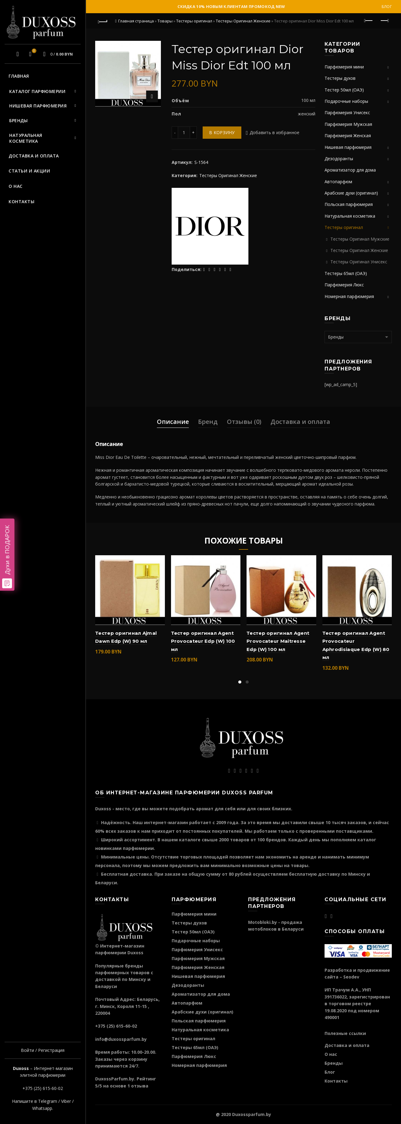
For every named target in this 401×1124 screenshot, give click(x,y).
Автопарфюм (338, 181)
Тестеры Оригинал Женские (243, 21)
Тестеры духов (340, 78)
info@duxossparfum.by (121, 1039)
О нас (16, 186)
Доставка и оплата (34, 156)
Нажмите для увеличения (152, 96)
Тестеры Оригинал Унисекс (358, 262)
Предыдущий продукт (368, 20)
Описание (173, 421)
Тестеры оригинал (194, 21)
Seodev (351, 977)
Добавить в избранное (275, 132)
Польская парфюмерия (349, 204)
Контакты (21, 201)
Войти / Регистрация (42, 1050)
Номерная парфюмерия (349, 296)
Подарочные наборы (346, 101)
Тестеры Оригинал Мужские (359, 239)
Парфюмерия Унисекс (347, 112)
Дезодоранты (339, 158)
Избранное (33, 51)
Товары (165, 21)
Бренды (18, 120)
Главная (19, 76)
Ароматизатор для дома (350, 170)
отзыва (139, 1086)
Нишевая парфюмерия (38, 106)
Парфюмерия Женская (348, 135)
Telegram (47, 1101)
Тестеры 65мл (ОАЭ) (346, 273)
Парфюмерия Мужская (348, 124)
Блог (387, 6)
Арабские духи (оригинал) (351, 193)
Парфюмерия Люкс (344, 285)
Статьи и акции (29, 171)
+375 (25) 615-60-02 (42, 1088)
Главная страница (136, 21)
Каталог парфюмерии (37, 91)
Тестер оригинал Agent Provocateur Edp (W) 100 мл (203, 641)
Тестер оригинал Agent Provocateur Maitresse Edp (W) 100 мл (278, 641)
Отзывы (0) (244, 421)
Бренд (208, 421)
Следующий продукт (384, 20)
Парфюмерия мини (344, 67)
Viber (66, 1101)
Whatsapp (42, 1108)
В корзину (222, 132)
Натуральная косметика (25, 138)
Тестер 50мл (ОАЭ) (344, 90)
